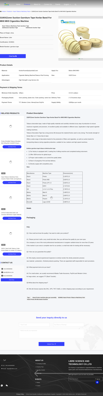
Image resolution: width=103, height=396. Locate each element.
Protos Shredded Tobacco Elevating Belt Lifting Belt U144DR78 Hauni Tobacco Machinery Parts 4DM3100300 (11, 143)
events (57, 4)
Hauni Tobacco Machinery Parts (21, 11)
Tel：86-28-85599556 (8, 365)
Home (18, 4)
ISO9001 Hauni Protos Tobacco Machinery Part (71, 297)
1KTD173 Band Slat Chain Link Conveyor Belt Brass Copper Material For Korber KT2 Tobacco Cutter (11, 214)
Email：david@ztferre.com (9, 368)
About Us (37, 4)
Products (27, 4)
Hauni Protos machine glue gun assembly (44, 297)
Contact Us (48, 4)
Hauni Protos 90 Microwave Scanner (37, 299)
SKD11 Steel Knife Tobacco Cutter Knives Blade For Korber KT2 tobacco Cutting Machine (11, 250)
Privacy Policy (20, 394)
